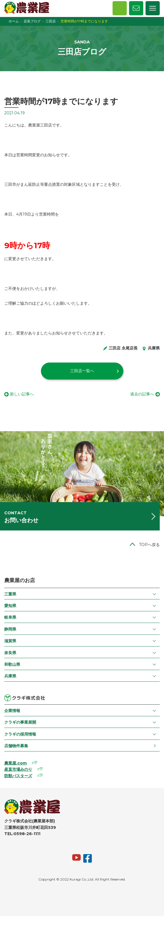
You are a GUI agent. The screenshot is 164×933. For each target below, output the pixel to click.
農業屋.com (15, 763)
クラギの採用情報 (20, 734)
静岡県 (10, 629)
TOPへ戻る (149, 544)
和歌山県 (12, 664)
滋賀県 (10, 640)
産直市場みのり (18, 769)
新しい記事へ (22, 394)
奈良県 (10, 652)
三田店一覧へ (82, 370)
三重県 (10, 594)
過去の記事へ (142, 394)
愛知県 (10, 605)
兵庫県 (10, 676)
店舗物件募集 (16, 745)
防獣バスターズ (18, 775)
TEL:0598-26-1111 (22, 833)
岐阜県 (10, 617)
